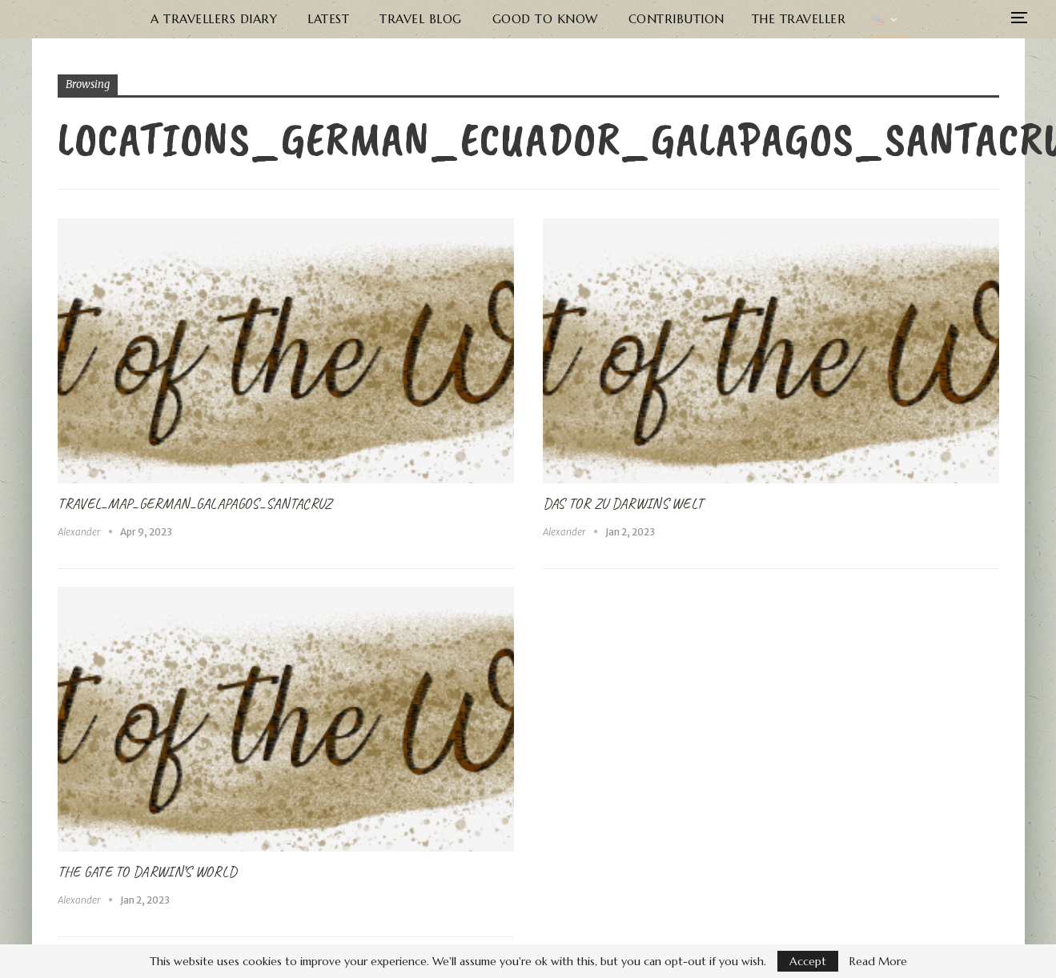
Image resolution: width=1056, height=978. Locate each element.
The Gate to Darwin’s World (147, 871)
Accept (807, 961)
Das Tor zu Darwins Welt (623, 503)
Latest (329, 18)
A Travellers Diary (214, 18)
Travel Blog (420, 18)
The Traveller (797, 18)
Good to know (544, 18)
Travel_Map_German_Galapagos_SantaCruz (195, 503)
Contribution (675, 18)
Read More (878, 961)
